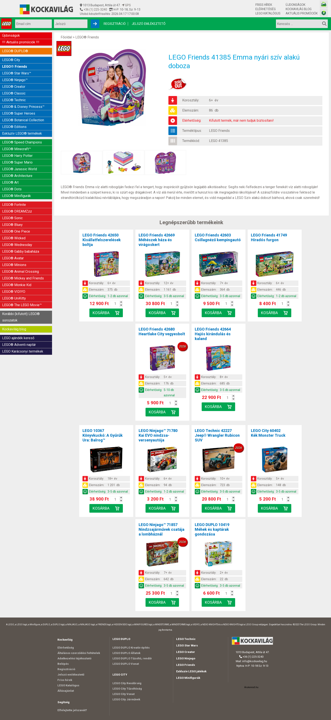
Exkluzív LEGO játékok (191, 671)
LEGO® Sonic (12, 218)
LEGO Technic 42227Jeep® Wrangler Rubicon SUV (217, 435)
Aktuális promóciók (302, 13)
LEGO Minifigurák (188, 677)
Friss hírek (263, 4)
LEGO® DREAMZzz (17, 211)
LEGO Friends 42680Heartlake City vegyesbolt (162, 331)
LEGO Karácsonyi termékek (22, 351)
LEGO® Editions (14, 127)
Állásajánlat (65, 690)
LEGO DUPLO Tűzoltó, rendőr (132, 658)
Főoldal (66, 37)
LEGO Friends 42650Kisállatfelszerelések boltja (101, 240)
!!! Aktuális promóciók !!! (20, 42)
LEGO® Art (10, 182)
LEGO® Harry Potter (17, 156)
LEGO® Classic (13, 93)
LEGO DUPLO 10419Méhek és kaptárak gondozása (212, 529)
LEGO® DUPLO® (15, 51)
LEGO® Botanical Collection (23, 120)
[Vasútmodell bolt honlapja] (324, 4)
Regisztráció (115, 23)
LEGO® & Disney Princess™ (23, 107)
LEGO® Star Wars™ (16, 73)
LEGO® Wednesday (17, 245)
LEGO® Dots (12, 189)
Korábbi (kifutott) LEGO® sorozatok (21, 317)
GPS (126, 5)
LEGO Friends (219, 131)
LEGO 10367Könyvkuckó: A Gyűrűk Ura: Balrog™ (102, 435)
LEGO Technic (186, 639)
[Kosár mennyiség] (115, 304)
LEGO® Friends (14, 67)
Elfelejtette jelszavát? (72, 710)
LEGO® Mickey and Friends (23, 278)
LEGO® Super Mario (17, 162)
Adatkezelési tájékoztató (74, 658)
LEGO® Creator (13, 87)
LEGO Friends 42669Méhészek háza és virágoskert (157, 240)
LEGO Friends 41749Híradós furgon (269, 237)
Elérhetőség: (191, 120)
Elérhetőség (265, 9)
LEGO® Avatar (13, 258)
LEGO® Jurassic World (19, 169)
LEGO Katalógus (267, 13)
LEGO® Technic (14, 100)
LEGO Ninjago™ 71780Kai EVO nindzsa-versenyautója (158, 435)
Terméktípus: (192, 131)
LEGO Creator (185, 652)
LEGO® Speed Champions (22, 142)
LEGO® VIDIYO (13, 292)
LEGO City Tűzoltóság (127, 688)
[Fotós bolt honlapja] (324, 13)
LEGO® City (11, 60)
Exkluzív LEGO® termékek (22, 133)
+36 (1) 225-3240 (95, 9)
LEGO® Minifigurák (16, 196)
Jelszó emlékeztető (148, 23)
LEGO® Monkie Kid (16, 285)
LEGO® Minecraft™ (16, 149)
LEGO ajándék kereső (18, 338)
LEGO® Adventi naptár (19, 345)
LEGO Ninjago (185, 658)
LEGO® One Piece (16, 231)
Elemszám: (190, 110)
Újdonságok (295, 4)
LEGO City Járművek (126, 699)
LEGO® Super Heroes (18, 113)
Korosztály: (190, 100)
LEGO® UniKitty (14, 298)
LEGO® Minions (14, 265)
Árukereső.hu (251, 687)
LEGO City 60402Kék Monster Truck (268, 433)
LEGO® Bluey (12, 225)
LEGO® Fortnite (14, 205)
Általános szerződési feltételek (78, 653)
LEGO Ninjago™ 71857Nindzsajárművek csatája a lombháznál (161, 529)
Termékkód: (191, 141)
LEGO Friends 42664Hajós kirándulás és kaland (213, 334)
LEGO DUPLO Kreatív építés (131, 647)
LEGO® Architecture (17, 176)
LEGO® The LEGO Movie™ (22, 305)
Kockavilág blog (299, 9)
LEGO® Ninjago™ (15, 80)
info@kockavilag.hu (254, 661)
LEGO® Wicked (13, 238)
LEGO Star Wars (187, 645)
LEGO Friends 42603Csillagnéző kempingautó (218, 237)
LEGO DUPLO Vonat (125, 663)
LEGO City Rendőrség (126, 683)
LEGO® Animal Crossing (20, 271)
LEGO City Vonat (123, 694)
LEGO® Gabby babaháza (20, 251)
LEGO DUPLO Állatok (126, 653)
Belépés (63, 663)
